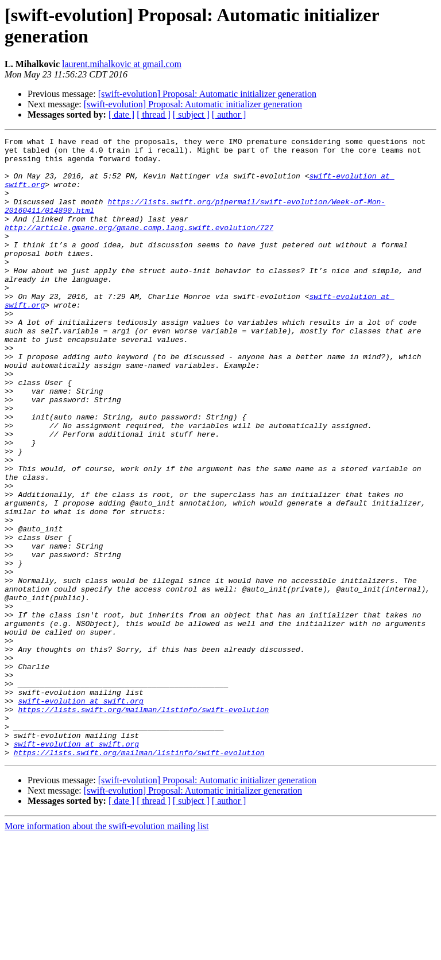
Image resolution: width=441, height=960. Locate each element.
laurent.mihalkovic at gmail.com (121, 64)
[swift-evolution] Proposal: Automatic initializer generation (207, 94)
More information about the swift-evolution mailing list (107, 950)
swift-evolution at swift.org (80, 814)
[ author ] (229, 114)
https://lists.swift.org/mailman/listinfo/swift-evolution (143, 824)
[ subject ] (191, 114)
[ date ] (121, 114)
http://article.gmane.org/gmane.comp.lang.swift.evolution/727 (139, 246)
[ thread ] (154, 114)
